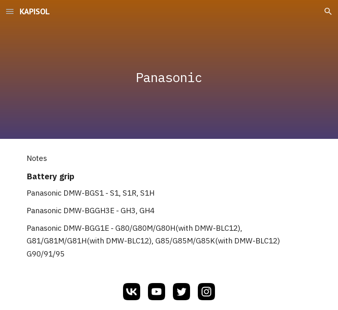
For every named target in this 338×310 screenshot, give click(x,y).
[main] (169, 69)
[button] (10, 11)
